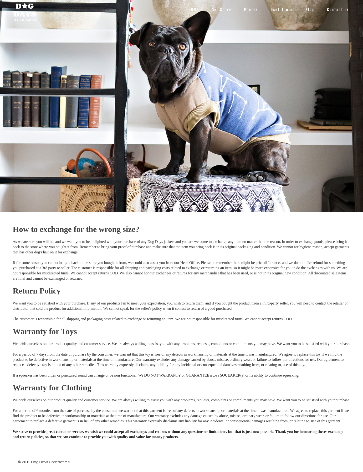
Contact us (338, 9)
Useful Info (282, 9)
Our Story (221, 9)
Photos (251, 9)
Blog (310, 9)
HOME (194, 9)
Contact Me (59, 462)
